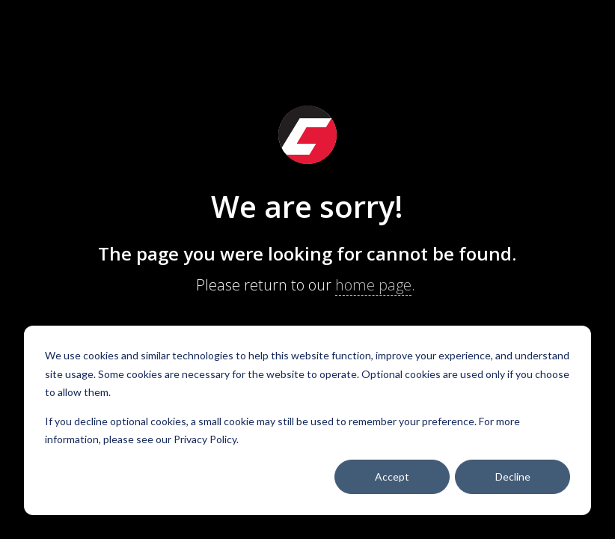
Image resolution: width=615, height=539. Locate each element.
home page (373, 285)
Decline (512, 476)
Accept (392, 476)
